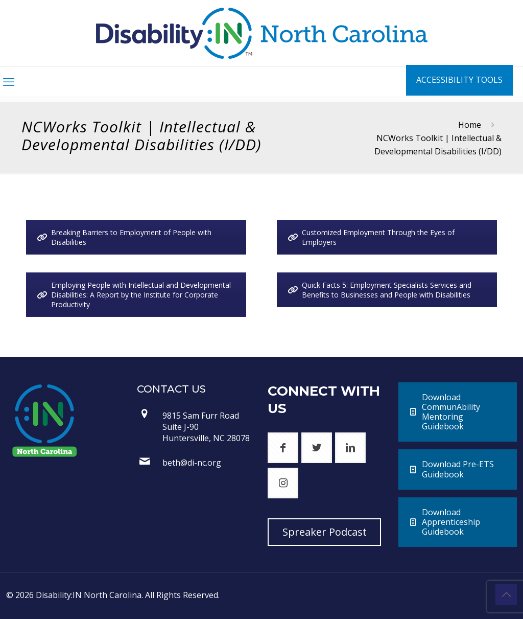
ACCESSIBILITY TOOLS (459, 79)
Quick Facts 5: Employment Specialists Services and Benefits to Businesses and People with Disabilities (379, 290)
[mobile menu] (8, 81)
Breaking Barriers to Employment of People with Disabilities (124, 237)
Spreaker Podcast (324, 532)
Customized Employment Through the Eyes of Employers (371, 237)
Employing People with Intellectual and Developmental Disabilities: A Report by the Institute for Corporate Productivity (134, 294)
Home (469, 124)
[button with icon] (283, 447)
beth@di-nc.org (191, 462)
